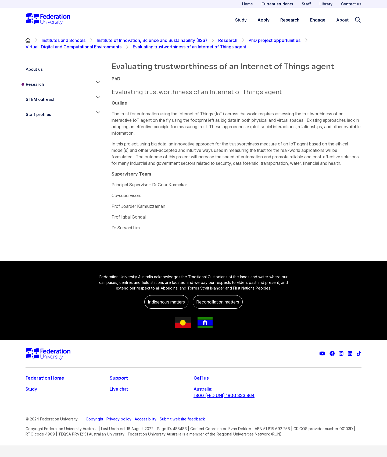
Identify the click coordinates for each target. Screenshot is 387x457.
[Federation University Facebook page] (332, 354)
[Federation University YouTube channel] (322, 354)
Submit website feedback (182, 450)
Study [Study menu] (241, 20)
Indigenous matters (166, 302)
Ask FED (118, 410)
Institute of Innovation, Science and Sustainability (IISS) (152, 40)
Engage (33, 421)
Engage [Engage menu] (317, 20)
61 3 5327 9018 (209, 412)
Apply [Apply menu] (263, 20)
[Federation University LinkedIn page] (350, 354)
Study (31, 389)
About (32, 432)
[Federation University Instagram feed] (341, 354)
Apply (32, 399)
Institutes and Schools (63, 40)
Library (326, 4)
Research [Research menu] (289, 20)
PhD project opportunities (274, 40)
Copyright (94, 450)
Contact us (351, 4)
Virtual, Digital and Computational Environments (73, 46)
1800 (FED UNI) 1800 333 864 (224, 395)
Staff (306, 4)
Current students (277, 4)
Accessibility (145, 450)
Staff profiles (38, 114)
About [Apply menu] (342, 20)
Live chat (119, 389)
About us (34, 69)
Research (227, 40)
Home (247, 4)
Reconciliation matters (217, 302)
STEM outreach (41, 99)
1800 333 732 (208, 430)
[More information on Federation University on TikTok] (359, 354)
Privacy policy (118, 450)
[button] (98, 84)
